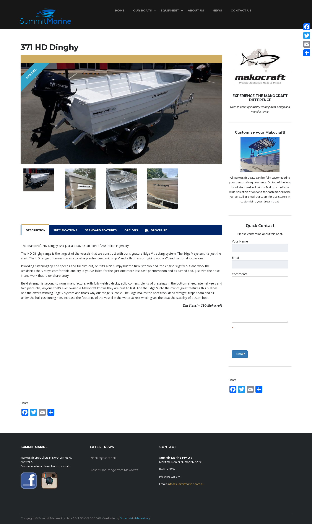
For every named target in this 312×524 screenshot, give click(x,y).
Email (235, 258)
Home (119, 10)
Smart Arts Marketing (135, 518)
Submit (240, 354)
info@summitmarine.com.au (185, 484)
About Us (196, 10)
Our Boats (142, 10)
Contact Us (241, 10)
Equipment (170, 10)
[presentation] (265, 338)
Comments (239, 274)
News (217, 10)
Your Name (240, 241)
